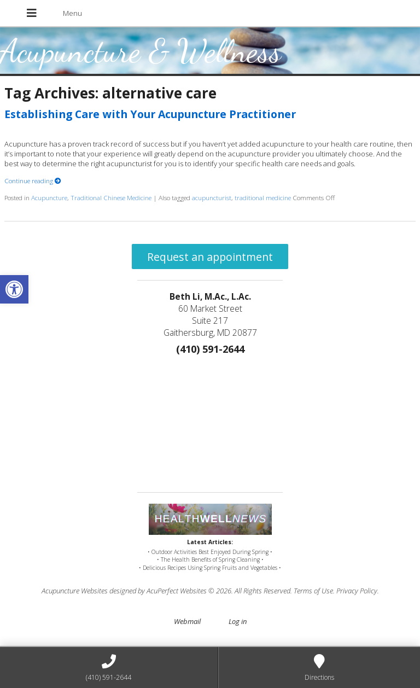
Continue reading (32, 180)
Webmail (187, 621)
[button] (14, 289)
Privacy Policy (356, 591)
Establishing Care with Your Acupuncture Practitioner (150, 114)
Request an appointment (210, 256)
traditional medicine (263, 197)
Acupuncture (49, 197)
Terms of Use (313, 591)
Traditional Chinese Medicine (111, 197)
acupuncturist (211, 197)
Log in (238, 621)
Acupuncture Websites (75, 591)
